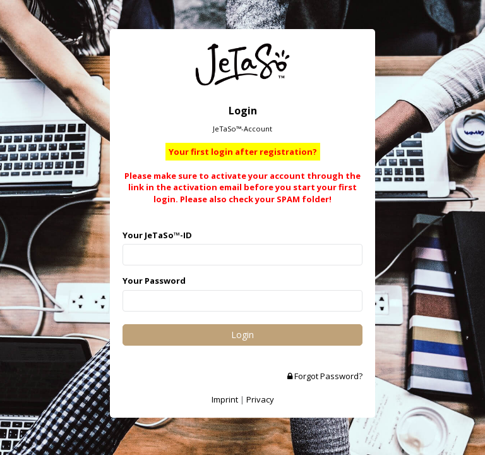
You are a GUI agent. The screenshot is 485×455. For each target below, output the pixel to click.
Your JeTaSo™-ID (157, 235)
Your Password (154, 280)
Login (242, 335)
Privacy (260, 399)
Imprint (225, 399)
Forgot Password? (324, 376)
